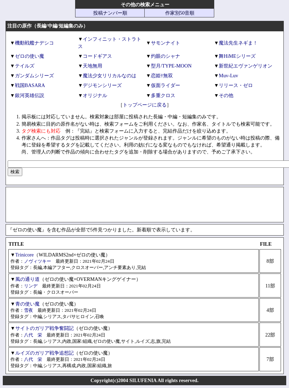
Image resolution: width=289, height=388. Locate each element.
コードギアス (97, 56)
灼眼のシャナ (165, 56)
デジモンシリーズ (102, 85)
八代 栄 (33, 335)
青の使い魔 (27, 304)
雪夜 (28, 310)
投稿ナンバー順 (110, 13)
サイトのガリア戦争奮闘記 (44, 328)
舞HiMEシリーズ (237, 56)
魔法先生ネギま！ (238, 43)
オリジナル (95, 95)
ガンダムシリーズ (34, 75)
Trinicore (24, 255)
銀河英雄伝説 (29, 95)
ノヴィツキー (37, 261)
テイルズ (24, 66)
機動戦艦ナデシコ (34, 43)
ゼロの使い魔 (29, 56)
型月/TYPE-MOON (171, 66)
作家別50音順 (179, 13)
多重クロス (163, 95)
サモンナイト (165, 43)
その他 (226, 95)
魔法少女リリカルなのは (109, 75)
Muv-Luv (228, 75)
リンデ (31, 285)
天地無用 (92, 66)
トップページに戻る (145, 105)
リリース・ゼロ (236, 85)
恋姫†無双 (162, 75)
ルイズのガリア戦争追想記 (44, 353)
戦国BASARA (30, 85)
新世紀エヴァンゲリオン (245, 66)
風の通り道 (27, 279)
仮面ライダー (165, 85)
